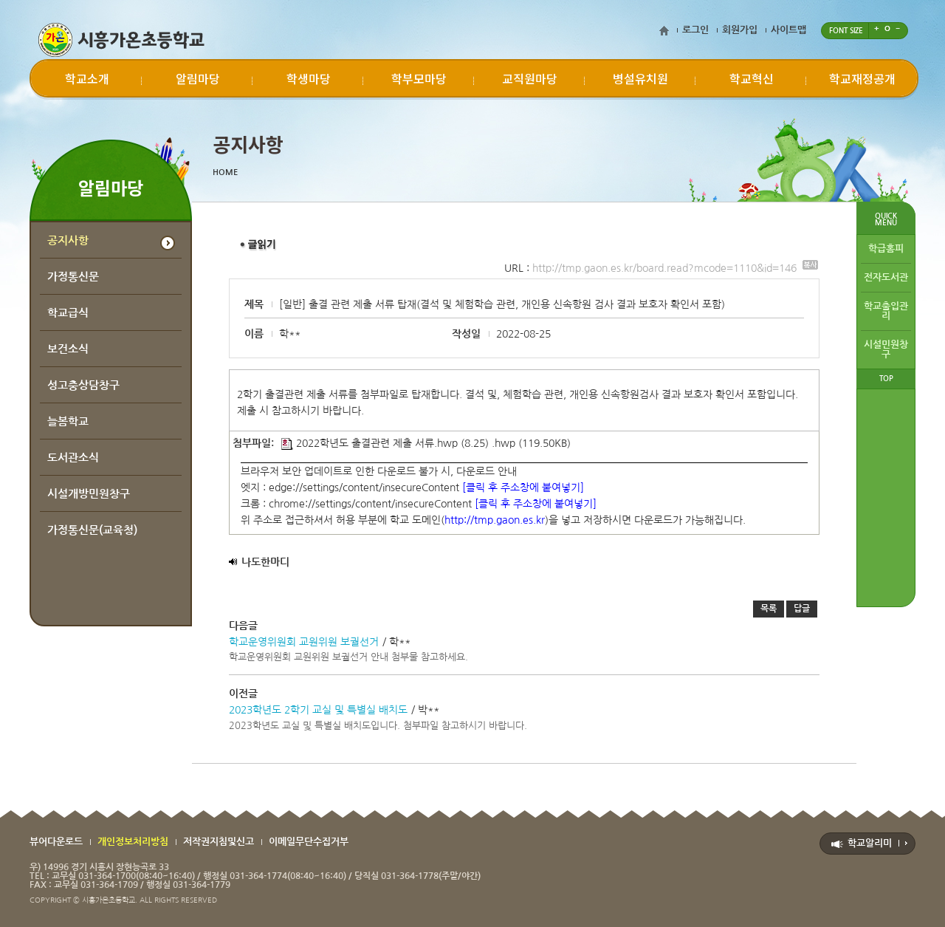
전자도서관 (886, 277)
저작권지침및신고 (218, 841)
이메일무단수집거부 (308, 841)
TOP (886, 378)
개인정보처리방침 (132, 841)
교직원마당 (529, 78)
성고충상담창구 (83, 385)
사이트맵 (788, 30)
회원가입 (739, 30)
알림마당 (198, 78)
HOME (225, 172)
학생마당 (308, 78)
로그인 (695, 30)
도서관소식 (73, 457)
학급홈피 (886, 248)
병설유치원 (640, 78)
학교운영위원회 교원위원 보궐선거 (304, 642)
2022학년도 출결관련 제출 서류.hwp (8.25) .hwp (398, 443)
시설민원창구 (886, 349)
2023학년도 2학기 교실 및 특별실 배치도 (318, 710)
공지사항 (68, 240)
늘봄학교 (68, 421)
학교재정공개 (862, 78)
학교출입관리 (886, 311)
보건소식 (68, 349)
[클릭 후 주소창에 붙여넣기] (523, 487)
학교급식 (68, 312)
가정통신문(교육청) (92, 530)
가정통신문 (73, 276)
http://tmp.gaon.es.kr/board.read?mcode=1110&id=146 (675, 268)
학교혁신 (751, 78)
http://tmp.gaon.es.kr (494, 520)
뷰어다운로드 (56, 841)
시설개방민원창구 (88, 493)
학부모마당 (419, 78)
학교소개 (87, 78)
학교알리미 (870, 843)
